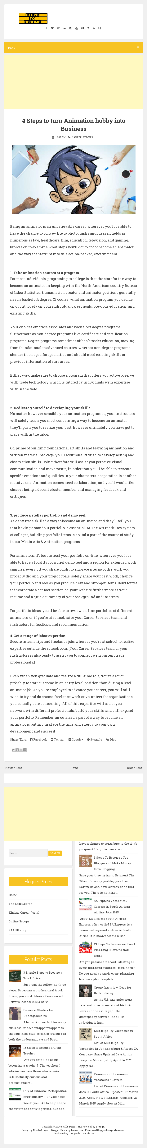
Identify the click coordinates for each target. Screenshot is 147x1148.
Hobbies (88, 137)
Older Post (134, 768)
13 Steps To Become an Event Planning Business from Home (114, 949)
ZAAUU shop (18, 930)
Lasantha (77, 1130)
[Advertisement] (73, 82)
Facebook (38, 739)
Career (77, 137)
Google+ (76, 739)
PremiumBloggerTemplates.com (104, 1130)
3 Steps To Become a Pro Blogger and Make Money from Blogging (112, 863)
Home (74, 768)
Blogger (100, 1126)
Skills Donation (71, 1126)
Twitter (58, 739)
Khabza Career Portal (24, 912)
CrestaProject (41, 1130)
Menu (73, 47)
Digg (111, 739)
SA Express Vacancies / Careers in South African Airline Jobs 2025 (112, 906)
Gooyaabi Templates (81, 1133)
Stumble (94, 739)
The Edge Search (20, 904)
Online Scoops (19, 921)
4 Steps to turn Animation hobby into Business (73, 124)
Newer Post (13, 768)
